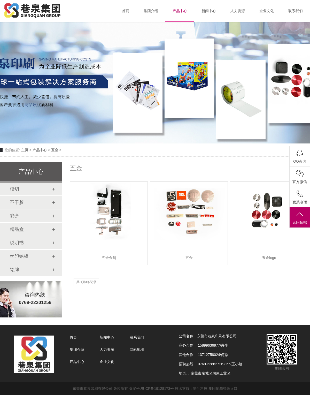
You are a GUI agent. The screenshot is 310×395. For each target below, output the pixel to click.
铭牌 (14, 269)
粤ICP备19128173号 (157, 388)
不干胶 (17, 202)
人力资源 (107, 349)
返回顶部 (300, 218)
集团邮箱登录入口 (222, 388)
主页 (24, 150)
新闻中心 (107, 337)
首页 (73, 337)
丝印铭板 (19, 256)
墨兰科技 (200, 388)
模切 (14, 189)
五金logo (269, 258)
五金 (54, 150)
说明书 (17, 242)
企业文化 (107, 362)
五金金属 (109, 258)
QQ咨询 (299, 161)
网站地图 (137, 349)
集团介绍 (77, 349)
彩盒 (14, 215)
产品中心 (40, 150)
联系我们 (137, 337)
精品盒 (17, 229)
